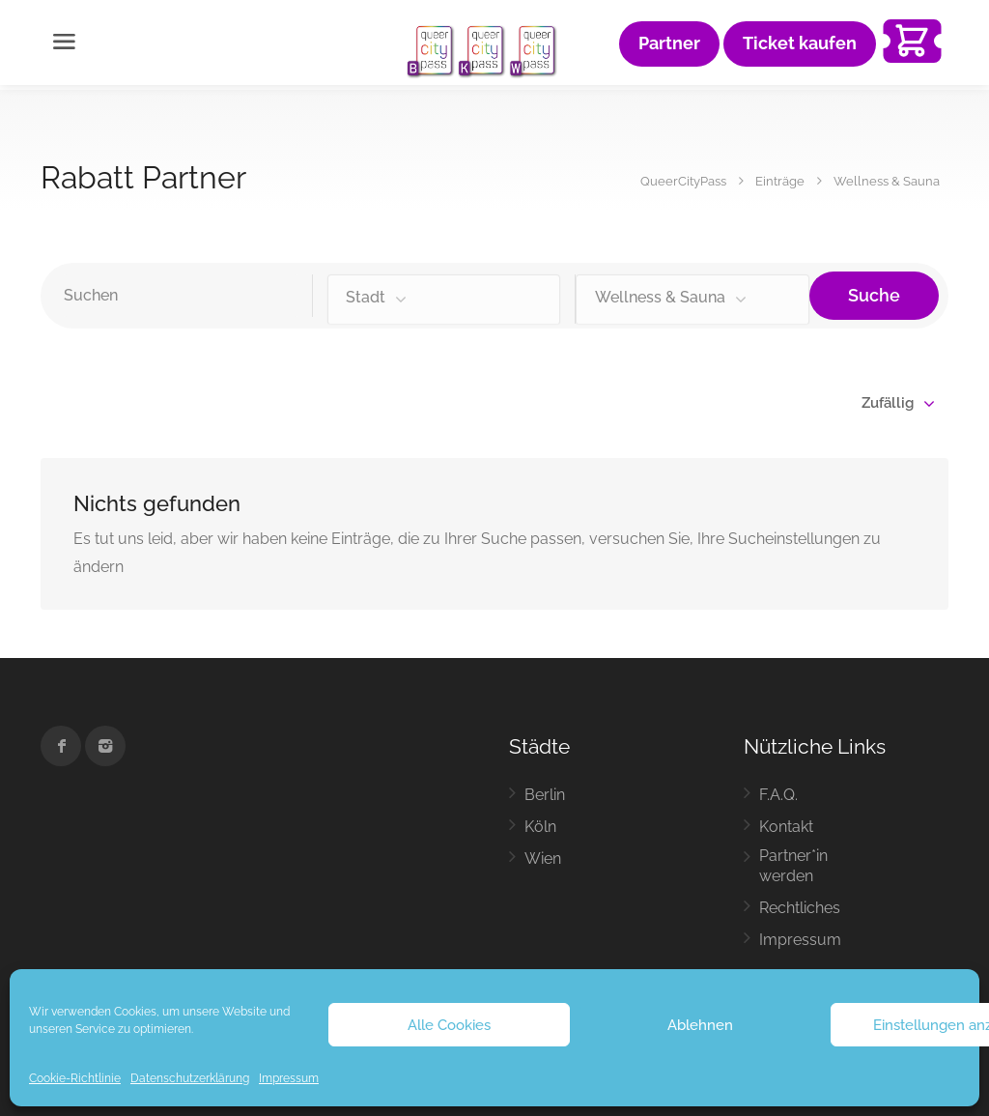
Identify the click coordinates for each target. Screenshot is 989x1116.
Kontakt (786, 826)
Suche (874, 295)
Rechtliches (799, 908)
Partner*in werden (793, 865)
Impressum (289, 1078)
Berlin (544, 795)
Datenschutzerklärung (189, 1078)
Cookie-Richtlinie (75, 1078)
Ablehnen (700, 1025)
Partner (669, 43)
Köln (540, 826)
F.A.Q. (778, 795)
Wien (542, 858)
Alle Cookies (449, 1025)
